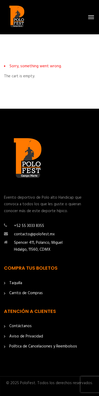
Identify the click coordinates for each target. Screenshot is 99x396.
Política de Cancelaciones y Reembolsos (43, 346)
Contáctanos (20, 326)
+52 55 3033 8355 (29, 226)
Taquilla (15, 283)
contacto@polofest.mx (34, 234)
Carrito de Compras (26, 293)
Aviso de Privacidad (26, 336)
